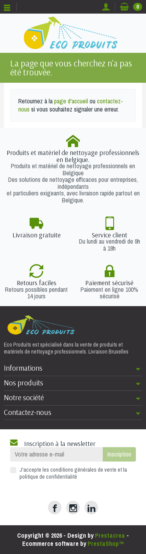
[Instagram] (73, 507)
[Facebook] (55, 507)
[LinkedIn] (91, 507)
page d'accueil (71, 101)
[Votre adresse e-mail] (56, 454)
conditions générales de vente (83, 469)
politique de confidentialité (48, 476)
